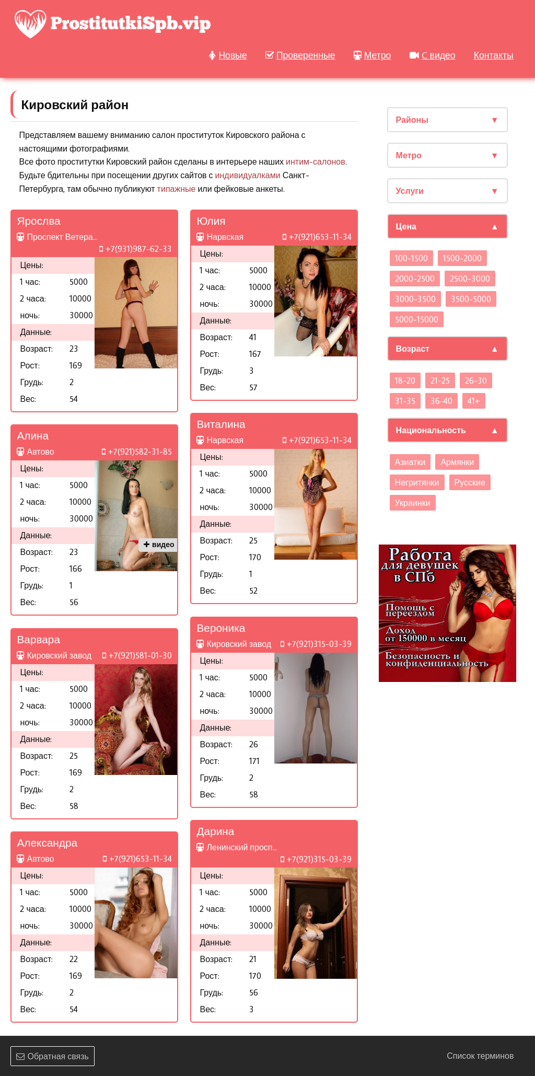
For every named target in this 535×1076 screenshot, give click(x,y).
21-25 (440, 380)
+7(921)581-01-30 (137, 655)
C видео (433, 55)
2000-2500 (415, 278)
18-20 (405, 380)
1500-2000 (462, 258)
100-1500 (411, 258)
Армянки (457, 462)
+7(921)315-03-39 (316, 644)
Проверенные (300, 55)
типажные (176, 188)
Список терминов (480, 1055)
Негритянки (417, 482)
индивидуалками (248, 175)
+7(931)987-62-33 (135, 249)
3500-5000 (471, 299)
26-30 (476, 380)
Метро (372, 55)
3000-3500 (415, 299)
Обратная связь (52, 1056)
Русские (470, 482)
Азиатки (410, 462)
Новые (228, 55)
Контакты (494, 55)
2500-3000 (470, 278)
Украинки (413, 502)
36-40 (441, 401)
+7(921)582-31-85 (137, 451)
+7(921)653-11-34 (317, 237)
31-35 (405, 401)
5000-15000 (416, 319)
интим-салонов (315, 161)
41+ (474, 401)
